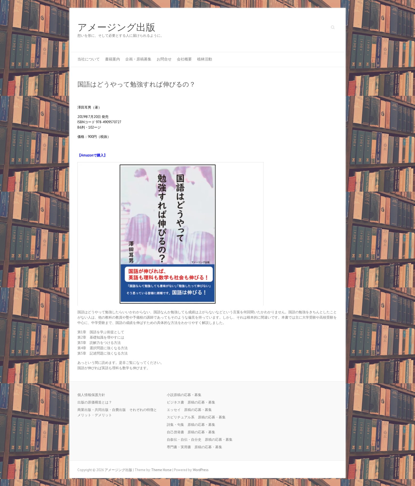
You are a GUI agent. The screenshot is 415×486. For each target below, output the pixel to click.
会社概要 (184, 59)
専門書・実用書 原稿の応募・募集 (196, 447)
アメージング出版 (116, 27)
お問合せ (164, 59)
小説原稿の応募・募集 (186, 395)
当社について (88, 59)
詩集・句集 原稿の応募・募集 (193, 424)
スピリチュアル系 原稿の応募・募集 (198, 417)
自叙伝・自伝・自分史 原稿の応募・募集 (201, 439)
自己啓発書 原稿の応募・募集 (193, 432)
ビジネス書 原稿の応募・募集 (193, 402)
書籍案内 (112, 59)
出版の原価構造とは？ (94, 402)
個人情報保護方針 (91, 395)
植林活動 (204, 59)
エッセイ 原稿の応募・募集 (191, 409)
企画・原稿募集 (138, 59)
